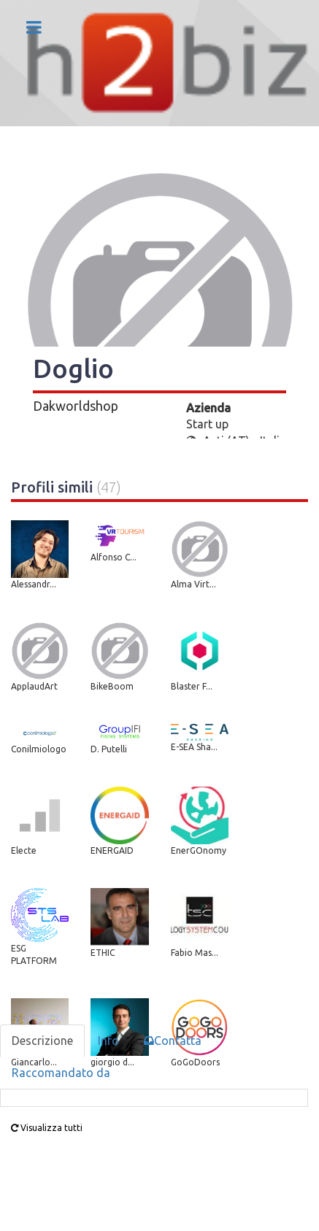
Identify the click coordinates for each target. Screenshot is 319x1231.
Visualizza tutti (46, 1127)
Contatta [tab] (172, 1040)
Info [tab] (108, 1040)
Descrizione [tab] (42, 1040)
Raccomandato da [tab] (61, 1072)
